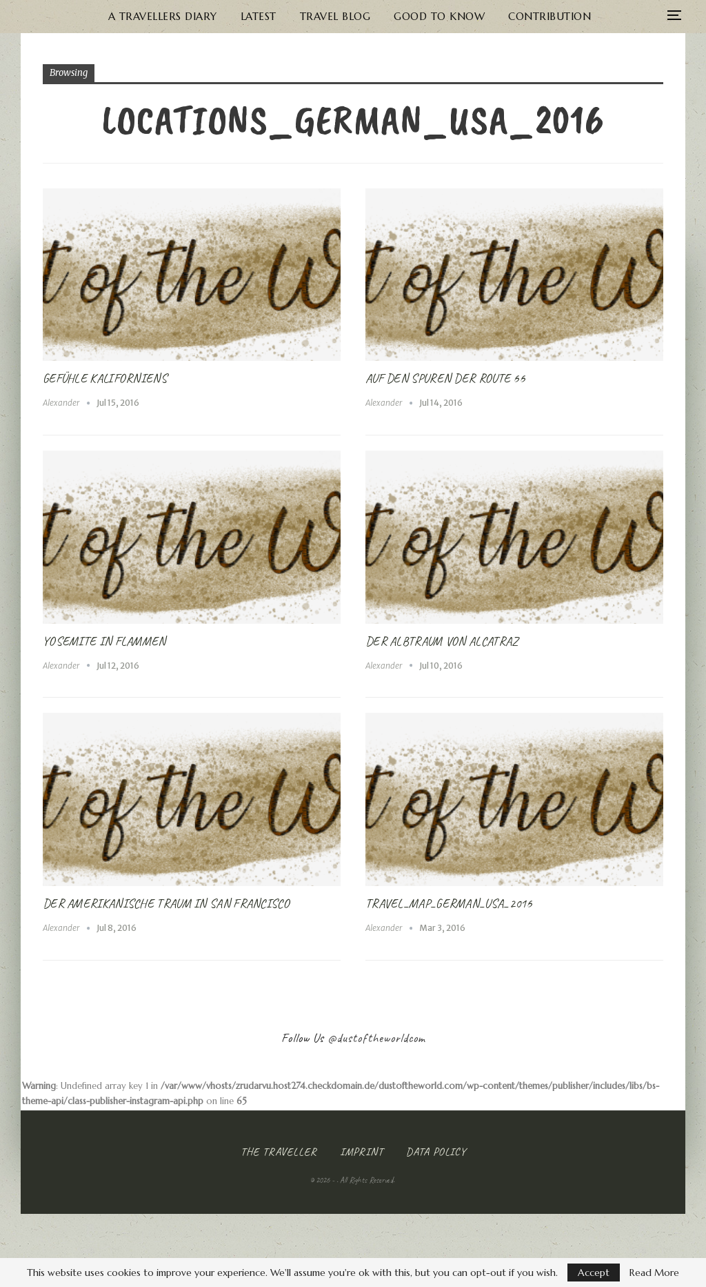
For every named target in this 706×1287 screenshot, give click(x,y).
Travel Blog (300, 16)
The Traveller (279, 1152)
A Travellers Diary (122, 16)
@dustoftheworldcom (376, 1037)
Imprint (361, 1152)
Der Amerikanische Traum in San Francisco (166, 903)
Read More (654, 1272)
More (605, 16)
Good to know (408, 16)
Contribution (521, 16)
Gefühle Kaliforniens (105, 378)
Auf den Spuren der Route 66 (445, 378)
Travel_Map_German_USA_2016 (448, 903)
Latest (221, 16)
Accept (593, 1272)
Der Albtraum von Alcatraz (441, 641)
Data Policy (436, 1152)
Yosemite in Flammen (104, 641)
